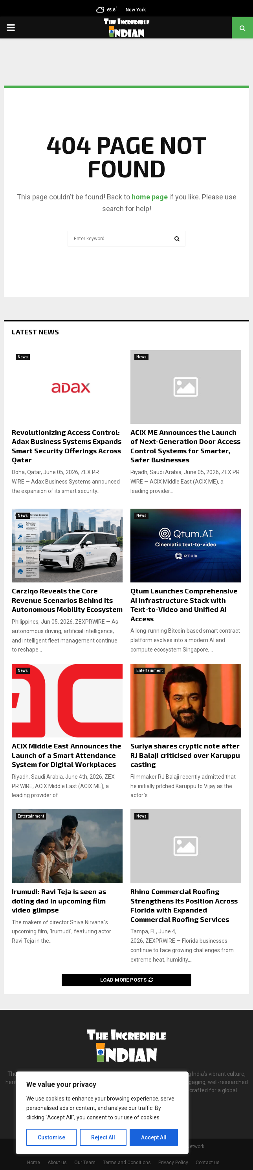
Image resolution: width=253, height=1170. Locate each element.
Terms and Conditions (127, 1162)
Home (33, 1162)
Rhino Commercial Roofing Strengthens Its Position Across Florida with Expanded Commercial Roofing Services (184, 905)
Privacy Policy (173, 1162)
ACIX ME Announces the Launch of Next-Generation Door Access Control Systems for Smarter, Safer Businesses (185, 446)
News (23, 357)
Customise (52, 1137)
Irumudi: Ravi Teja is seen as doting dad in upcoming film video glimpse (59, 900)
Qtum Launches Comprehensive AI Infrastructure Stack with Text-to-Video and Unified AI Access (184, 604)
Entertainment (149, 670)
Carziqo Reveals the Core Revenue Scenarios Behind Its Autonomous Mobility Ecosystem (67, 599)
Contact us (208, 1162)
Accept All (154, 1137)
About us (57, 1162)
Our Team (84, 1162)
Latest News (35, 331)
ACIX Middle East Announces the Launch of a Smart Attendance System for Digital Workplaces (66, 754)
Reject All (104, 1137)
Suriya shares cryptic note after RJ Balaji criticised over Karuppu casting (185, 754)
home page (150, 197)
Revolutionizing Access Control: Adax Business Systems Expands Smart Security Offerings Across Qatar (66, 446)
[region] (102, 1113)
